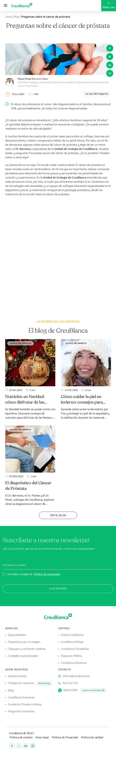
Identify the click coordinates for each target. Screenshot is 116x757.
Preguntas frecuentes (21, 711)
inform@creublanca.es (76, 676)
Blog (16, 17)
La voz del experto (20, 343)
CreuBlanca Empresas (21, 697)
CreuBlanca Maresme (74, 663)
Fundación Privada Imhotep (25, 704)
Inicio (8, 17)
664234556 (70, 690)
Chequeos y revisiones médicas (27, 649)
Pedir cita (109, 5)
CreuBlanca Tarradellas (75, 649)
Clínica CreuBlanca (72, 635)
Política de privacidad (47, 574)
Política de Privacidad (65, 737)
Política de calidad (92, 737)
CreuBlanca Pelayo (72, 642)
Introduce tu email (14, 565)
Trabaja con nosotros (21, 683)
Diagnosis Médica (71, 656)
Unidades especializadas (23, 656)
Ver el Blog (58, 515)
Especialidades (17, 635)
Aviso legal (42, 737)
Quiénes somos (17, 676)
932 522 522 (70, 683)
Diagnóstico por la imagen (24, 642)
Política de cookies (21, 737)
